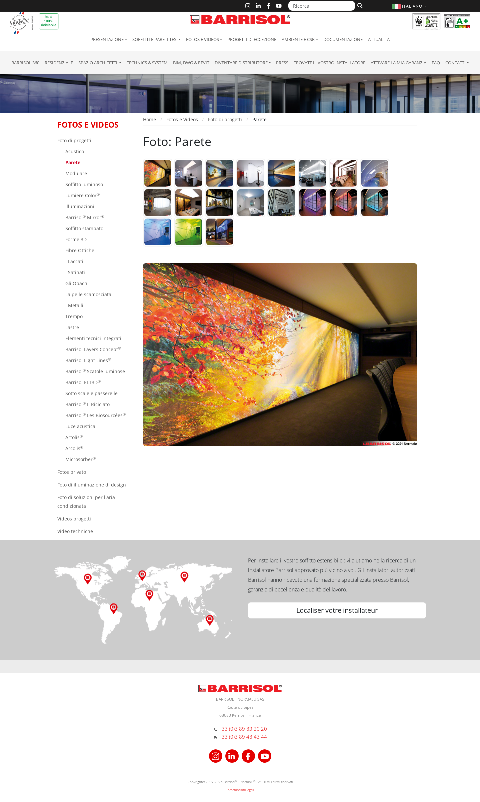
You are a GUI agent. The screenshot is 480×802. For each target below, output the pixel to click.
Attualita (379, 39)
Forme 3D (75, 239)
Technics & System (147, 63)
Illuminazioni (79, 206)
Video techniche (75, 531)
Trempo (73, 316)
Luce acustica (79, 426)
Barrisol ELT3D (82, 382)
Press (282, 63)
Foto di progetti (74, 140)
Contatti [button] (455, 63)
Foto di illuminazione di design (91, 484)
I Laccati (73, 261)
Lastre (71, 327)
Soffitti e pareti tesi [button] (155, 39)
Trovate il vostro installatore (329, 63)
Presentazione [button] (107, 39)
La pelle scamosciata (87, 294)
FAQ (436, 63)
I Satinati (74, 272)
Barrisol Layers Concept (92, 349)
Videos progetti (74, 518)
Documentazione (343, 39)
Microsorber (80, 459)
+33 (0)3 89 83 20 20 (243, 728)
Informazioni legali (240, 789)
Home (149, 119)
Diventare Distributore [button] (241, 63)
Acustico (74, 151)
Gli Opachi (76, 283)
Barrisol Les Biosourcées (95, 415)
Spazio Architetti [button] (98, 63)
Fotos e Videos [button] (202, 39)
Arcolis (73, 448)
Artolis (73, 437)
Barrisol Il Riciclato (87, 404)
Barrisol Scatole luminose (94, 371)
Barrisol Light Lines (87, 360)
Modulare (75, 173)
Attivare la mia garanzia (398, 63)
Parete (72, 162)
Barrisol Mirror (84, 217)
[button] (410, 6)
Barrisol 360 (25, 63)
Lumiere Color (82, 195)
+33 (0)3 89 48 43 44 (243, 736)
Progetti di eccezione (251, 39)
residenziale (59, 63)
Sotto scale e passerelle (91, 393)
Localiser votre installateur (337, 610)
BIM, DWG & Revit (191, 63)
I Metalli (73, 305)
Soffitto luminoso (83, 184)
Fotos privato (71, 472)
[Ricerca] (321, 6)
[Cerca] (359, 5)
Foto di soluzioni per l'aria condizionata (86, 501)
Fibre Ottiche (79, 250)
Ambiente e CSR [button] (298, 39)
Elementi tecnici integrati (92, 338)
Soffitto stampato (83, 228)
